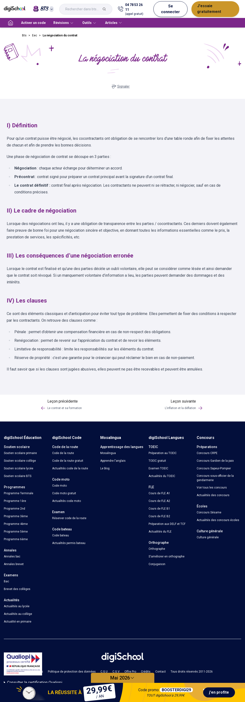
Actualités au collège (18, 614)
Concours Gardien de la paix (215, 460)
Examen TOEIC (158, 468)
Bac (6, 581)
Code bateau (60, 535)
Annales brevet (14, 564)
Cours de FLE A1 (159, 493)
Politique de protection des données (72, 671)
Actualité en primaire (17, 621)
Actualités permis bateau (68, 543)
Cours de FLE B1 (159, 508)
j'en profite (219, 692)
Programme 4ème (16, 524)
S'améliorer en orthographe (166, 556)
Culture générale (208, 537)
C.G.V (116, 671)
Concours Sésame (209, 512)
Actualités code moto (66, 501)
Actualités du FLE (160, 531)
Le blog (105, 468)
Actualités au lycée (16, 606)
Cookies (37, 671)
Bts (24, 35)
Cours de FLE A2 (159, 501)
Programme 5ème (16, 531)
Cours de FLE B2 (159, 516)
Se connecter (170, 9)
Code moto (59, 485)
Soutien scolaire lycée (18, 468)
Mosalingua (108, 453)
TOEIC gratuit (157, 460)
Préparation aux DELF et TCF (167, 524)
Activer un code (33, 23)
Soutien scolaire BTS (17, 476)
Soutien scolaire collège (20, 460)
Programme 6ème (16, 539)
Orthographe (157, 548)
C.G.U (104, 671)
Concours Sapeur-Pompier (214, 468)
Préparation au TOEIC (163, 453)
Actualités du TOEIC (162, 476)
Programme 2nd (14, 508)
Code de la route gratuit (67, 460)
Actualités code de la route (70, 468)
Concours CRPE (207, 453)
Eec (34, 35)
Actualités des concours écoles (218, 520)
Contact (160, 671)
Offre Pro (130, 671)
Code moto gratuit (64, 493)
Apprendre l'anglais (113, 460)
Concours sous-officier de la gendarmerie (215, 478)
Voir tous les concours (212, 487)
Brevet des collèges (17, 589)
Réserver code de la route (69, 518)
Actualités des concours (213, 495)
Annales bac (12, 556)
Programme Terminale (18, 493)
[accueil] (10, 23)
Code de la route (63, 453)
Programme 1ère (15, 501)
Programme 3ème (16, 516)
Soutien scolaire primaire (20, 453)
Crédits (145, 671)
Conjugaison (157, 564)
